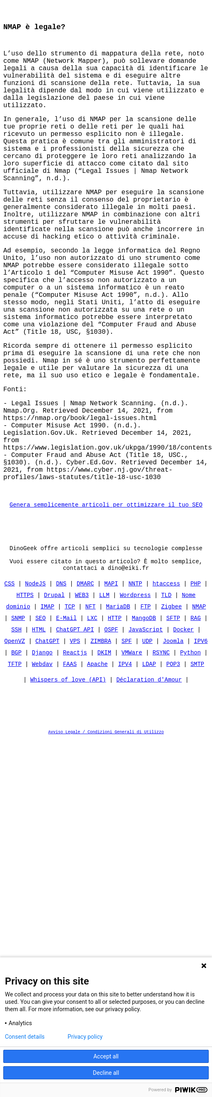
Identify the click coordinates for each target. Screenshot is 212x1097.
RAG (195, 715)
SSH (16, 727)
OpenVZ (15, 738)
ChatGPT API (75, 727)
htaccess (166, 681)
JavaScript (145, 727)
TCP (70, 704)
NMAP (199, 704)
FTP (146, 704)
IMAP (48, 704)
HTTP (115, 715)
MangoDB (144, 715)
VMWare (131, 750)
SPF (126, 738)
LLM (104, 692)
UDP (147, 738)
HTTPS (25, 692)
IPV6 (201, 738)
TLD (166, 692)
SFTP (173, 715)
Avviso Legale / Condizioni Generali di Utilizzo (106, 831)
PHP (195, 681)
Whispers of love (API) (68, 779)
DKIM (105, 750)
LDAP (149, 761)
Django (42, 750)
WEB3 (82, 692)
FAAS (70, 761)
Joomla (173, 738)
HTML (39, 727)
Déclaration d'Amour (149, 779)
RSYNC (161, 750)
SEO (40, 715)
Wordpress (135, 692)
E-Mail (66, 715)
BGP (16, 750)
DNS (61, 681)
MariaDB (118, 704)
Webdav (42, 761)
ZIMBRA (101, 738)
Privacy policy (85, 1036)
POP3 (173, 761)
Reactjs (75, 750)
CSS (10, 681)
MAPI (111, 681)
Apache (97, 761)
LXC (92, 715)
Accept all (106, 1056)
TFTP (15, 761)
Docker (183, 727)
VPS (75, 738)
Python (190, 750)
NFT (90, 704)
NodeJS (35, 681)
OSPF (111, 727)
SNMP (18, 715)
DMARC (85, 681)
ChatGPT (47, 738)
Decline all (106, 1072)
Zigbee (171, 704)
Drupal (54, 692)
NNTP (135, 681)
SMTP (197, 761)
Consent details (25, 1036)
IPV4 (125, 761)
